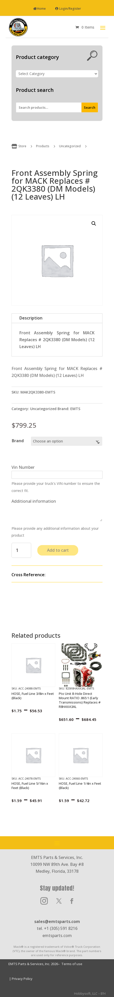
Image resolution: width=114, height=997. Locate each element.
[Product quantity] (21, 550)
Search (89, 107)
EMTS (75, 408)
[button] (93, 223)
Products (42, 146)
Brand (18, 441)
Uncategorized (70, 146)
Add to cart (58, 550)
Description (30, 318)
